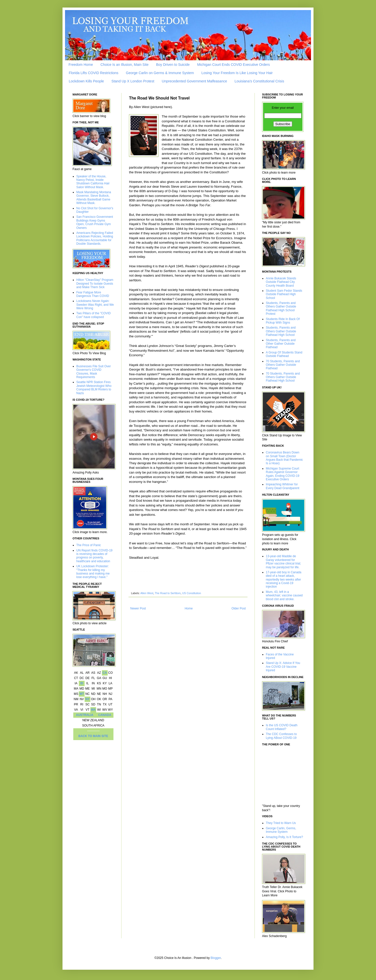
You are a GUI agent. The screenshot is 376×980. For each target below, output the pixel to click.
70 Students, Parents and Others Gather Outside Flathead (283, 364)
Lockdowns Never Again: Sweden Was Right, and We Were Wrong (95, 304)
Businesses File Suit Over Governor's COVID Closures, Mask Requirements (93, 372)
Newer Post (138, 608)
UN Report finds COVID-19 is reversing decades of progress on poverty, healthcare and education (94, 556)
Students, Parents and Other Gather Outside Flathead (281, 343)
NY (87, 699)
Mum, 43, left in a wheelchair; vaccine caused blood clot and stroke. (284, 595)
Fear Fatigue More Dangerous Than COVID (92, 294)
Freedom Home (81, 65)
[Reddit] (135, 572)
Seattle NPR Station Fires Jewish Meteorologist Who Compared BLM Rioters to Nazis (93, 387)
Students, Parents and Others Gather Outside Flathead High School (281, 331)
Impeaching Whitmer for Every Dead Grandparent (282, 486)
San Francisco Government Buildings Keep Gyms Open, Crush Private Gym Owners (94, 222)
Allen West (146, 593)
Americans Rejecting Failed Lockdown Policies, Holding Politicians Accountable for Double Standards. (94, 238)
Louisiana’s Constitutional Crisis (259, 81)
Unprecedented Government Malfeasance (194, 81)
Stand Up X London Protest (132, 81)
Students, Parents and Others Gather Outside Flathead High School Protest (281, 308)
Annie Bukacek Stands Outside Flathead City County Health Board (281, 282)
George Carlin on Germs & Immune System (160, 73)
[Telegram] (144, 572)
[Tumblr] (147, 572)
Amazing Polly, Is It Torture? (284, 837)
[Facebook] (129, 572)
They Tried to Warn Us (281, 823)
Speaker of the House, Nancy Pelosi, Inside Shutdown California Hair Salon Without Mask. (93, 182)
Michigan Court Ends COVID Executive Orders (233, 65)
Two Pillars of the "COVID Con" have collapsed (93, 315)
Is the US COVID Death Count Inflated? (281, 727)
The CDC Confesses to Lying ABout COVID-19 (281, 735)
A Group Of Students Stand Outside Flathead (284, 354)
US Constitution (191, 593)
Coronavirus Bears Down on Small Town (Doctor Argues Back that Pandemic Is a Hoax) (284, 458)
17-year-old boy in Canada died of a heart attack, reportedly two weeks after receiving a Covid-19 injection (283, 580)
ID (81, 683)
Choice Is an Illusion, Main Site (124, 65)
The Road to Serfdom (167, 593)
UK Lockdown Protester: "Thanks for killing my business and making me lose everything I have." (93, 571)
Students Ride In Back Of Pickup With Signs (283, 320)
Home (189, 608)
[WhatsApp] (141, 572)
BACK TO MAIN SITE (93, 736)
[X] (132, 572)
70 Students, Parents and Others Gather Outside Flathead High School (283, 377)
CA (104, 673)
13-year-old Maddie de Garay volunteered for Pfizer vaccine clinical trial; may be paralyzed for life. (283, 561)
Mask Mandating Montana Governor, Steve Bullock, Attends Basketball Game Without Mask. (93, 197)
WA (93, 709)
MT (82, 694)
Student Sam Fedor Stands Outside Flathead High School (284, 294)
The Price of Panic (88, 545)
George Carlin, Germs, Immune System (281, 830)
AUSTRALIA (84, 715)
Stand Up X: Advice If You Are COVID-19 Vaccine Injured (283, 666)
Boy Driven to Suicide (173, 65)
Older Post (238, 608)
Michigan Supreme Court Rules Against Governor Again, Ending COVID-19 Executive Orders (282, 474)
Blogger (216, 958)
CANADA (104, 715)
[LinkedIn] (138, 572)
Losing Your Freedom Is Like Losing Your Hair (237, 73)
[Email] (150, 572)
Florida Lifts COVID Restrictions (93, 73)
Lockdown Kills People (86, 81)
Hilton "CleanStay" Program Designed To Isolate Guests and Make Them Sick (94, 283)
